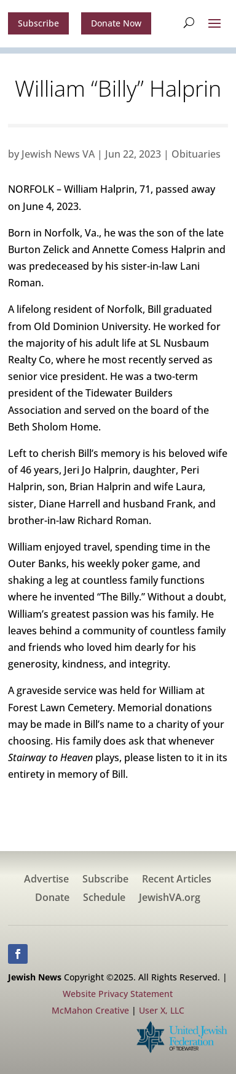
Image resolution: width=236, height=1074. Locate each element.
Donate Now (116, 23)
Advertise (46, 880)
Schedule (104, 898)
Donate (52, 898)
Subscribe (38, 23)
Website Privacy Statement (118, 993)
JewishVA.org (169, 898)
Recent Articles (176, 880)
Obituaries (196, 154)
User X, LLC (161, 1010)
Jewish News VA (58, 154)
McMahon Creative (90, 1010)
